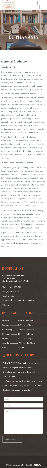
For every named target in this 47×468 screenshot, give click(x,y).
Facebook (16, 300)
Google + (30, 300)
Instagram (8, 305)
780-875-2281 (9, 376)
